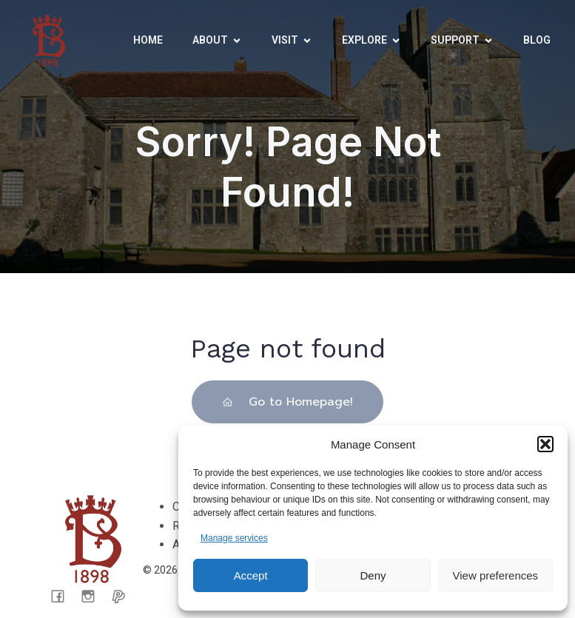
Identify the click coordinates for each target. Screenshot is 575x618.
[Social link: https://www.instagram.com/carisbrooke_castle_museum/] (93, 595)
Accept (251, 575)
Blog (537, 40)
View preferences (496, 575)
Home (148, 40)
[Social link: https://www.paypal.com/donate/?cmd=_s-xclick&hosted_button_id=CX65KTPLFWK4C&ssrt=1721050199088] (124, 595)
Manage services (234, 538)
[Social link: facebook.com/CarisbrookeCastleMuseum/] (63, 595)
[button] (545, 444)
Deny (373, 575)
